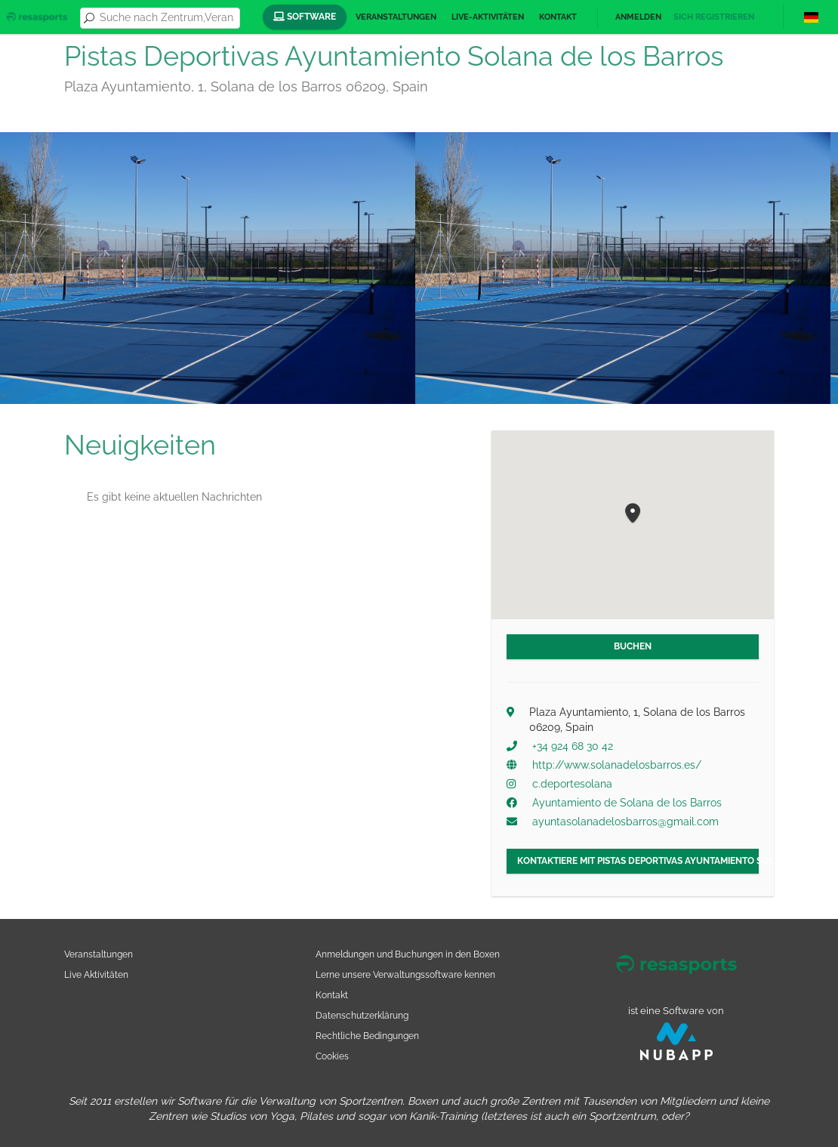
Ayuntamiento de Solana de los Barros (627, 803)
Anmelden (638, 17)
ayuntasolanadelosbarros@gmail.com (625, 822)
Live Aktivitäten (96, 974)
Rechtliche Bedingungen (367, 1035)
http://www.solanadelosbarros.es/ (616, 765)
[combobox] (167, 18)
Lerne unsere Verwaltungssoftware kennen (405, 974)
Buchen (633, 646)
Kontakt (558, 17)
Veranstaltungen (396, 17)
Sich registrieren (713, 17)
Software (304, 16)
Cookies (332, 1056)
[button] (632, 514)
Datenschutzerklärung (362, 1015)
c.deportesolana (572, 784)
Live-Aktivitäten (487, 17)
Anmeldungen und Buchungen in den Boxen (408, 954)
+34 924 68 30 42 (572, 746)
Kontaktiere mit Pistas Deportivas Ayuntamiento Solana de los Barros (638, 861)
